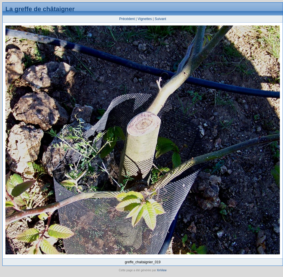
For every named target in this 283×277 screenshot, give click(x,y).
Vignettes (144, 19)
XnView (162, 270)
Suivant (160, 19)
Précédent (127, 19)
